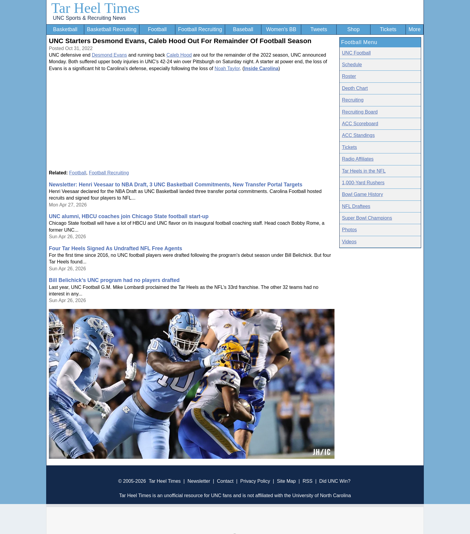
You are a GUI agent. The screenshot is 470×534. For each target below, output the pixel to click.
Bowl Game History (362, 194)
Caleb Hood (179, 55)
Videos (349, 241)
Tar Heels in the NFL (364, 171)
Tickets (388, 29)
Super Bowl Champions (367, 218)
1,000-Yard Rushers (363, 182)
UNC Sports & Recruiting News (89, 18)
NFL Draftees (356, 206)
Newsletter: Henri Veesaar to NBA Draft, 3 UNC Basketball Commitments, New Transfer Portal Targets (175, 185)
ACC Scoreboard (360, 123)
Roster (349, 76)
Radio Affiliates (358, 159)
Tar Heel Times (95, 8)
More (415, 29)
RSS (307, 481)
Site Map (286, 481)
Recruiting (353, 99)
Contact (225, 481)
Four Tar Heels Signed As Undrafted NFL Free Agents (115, 248)
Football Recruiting (200, 29)
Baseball (243, 29)
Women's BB (281, 29)
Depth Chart (355, 88)
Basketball (65, 29)
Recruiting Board (360, 111)
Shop (353, 29)
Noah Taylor (227, 68)
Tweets (318, 29)
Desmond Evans (109, 55)
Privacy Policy (255, 481)
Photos (349, 229)
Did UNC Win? (334, 481)
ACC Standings (358, 135)
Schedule (352, 64)
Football (157, 29)
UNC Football (356, 52)
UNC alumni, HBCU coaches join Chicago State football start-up (129, 216)
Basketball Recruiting (111, 29)
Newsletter (198, 481)
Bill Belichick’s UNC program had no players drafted (114, 280)
